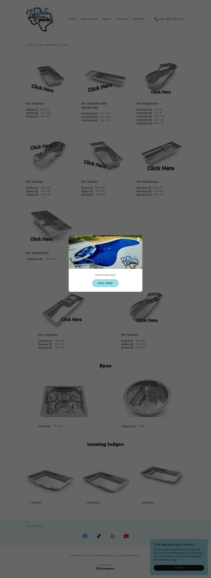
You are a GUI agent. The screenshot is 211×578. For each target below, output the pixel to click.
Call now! (105, 283)
